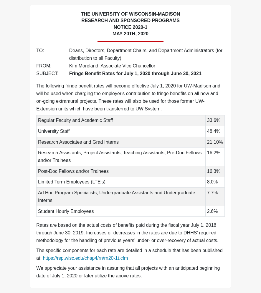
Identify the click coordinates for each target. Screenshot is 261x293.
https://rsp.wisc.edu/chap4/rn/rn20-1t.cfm (85, 258)
